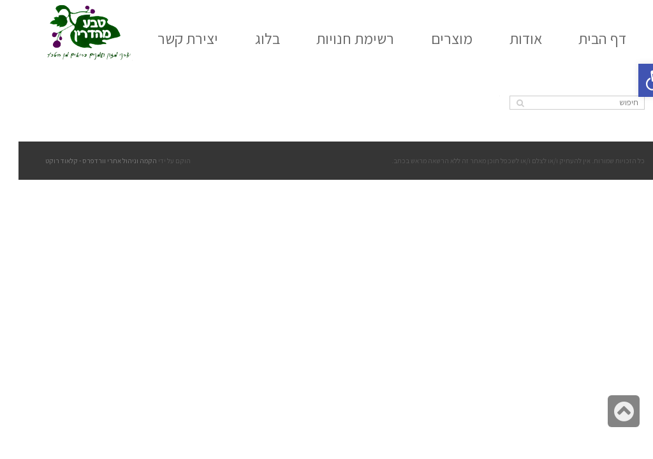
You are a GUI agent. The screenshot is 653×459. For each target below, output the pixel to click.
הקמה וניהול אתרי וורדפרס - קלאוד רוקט (82, 160)
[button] (636, 80)
